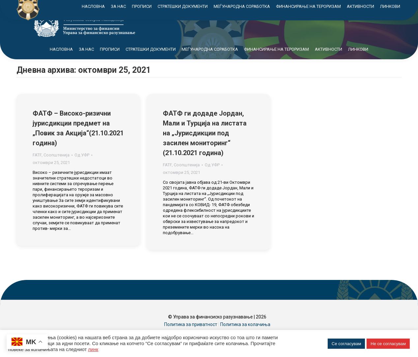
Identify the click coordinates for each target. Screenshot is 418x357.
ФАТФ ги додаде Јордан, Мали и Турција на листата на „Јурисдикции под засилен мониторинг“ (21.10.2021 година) (205, 145)
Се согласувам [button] (346, 343)
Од (82, 166)
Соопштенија (57, 166)
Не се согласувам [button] (388, 343)
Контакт (354, 6)
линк (93, 349)
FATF (37, 166)
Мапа (326, 6)
